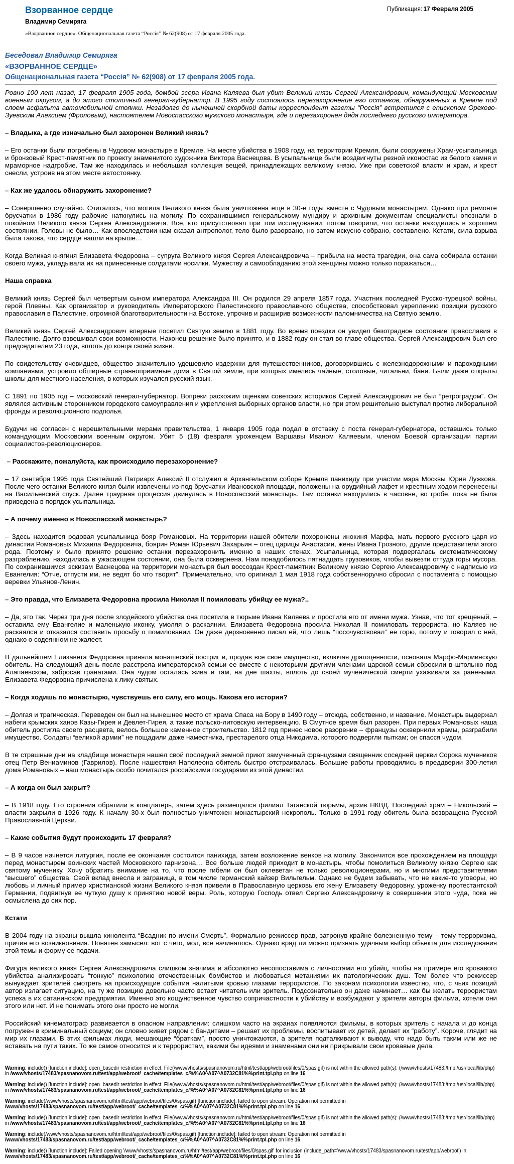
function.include (67, 1068)
